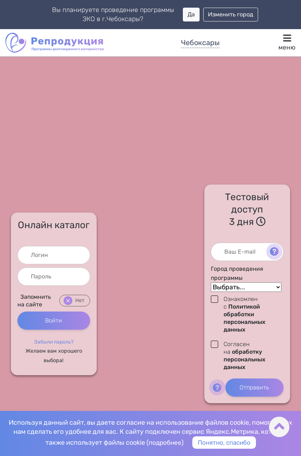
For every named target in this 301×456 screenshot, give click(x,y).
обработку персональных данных (244, 360)
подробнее (163, 442)
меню (287, 42)
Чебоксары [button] (200, 42)
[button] (53, 342)
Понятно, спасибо (225, 442)
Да (191, 14)
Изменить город (230, 14)
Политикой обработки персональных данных (244, 318)
